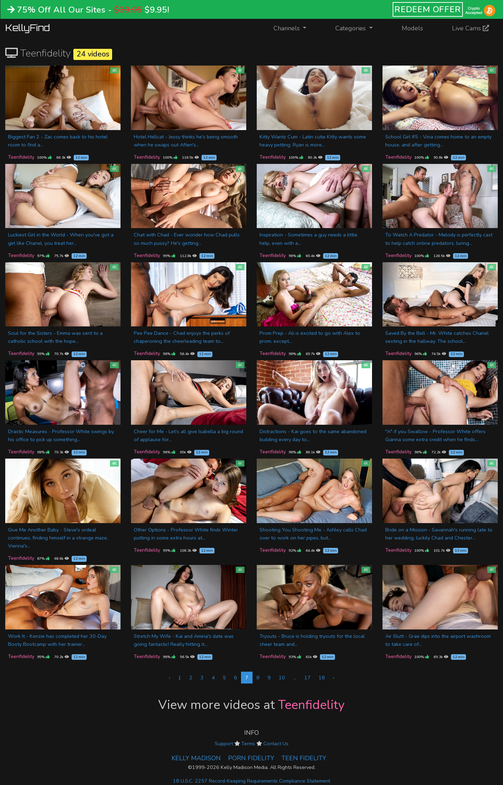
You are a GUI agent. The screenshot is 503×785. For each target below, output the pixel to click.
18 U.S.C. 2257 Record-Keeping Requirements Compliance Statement (251, 780)
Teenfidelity (21, 156)
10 (282, 677)
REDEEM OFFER (427, 9)
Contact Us (276, 743)
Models (412, 28)
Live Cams (470, 28)
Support (224, 743)
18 (322, 677)
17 (307, 677)
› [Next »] (333, 677)
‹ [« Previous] (169, 677)
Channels (294, 27)
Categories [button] (351, 28)
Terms (248, 743)
